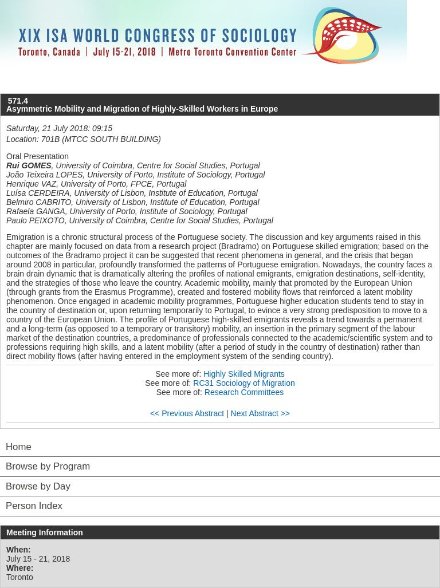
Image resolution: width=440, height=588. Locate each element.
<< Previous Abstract (187, 413)
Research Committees (244, 392)
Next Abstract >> (260, 413)
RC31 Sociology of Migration (243, 383)
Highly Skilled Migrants (244, 373)
